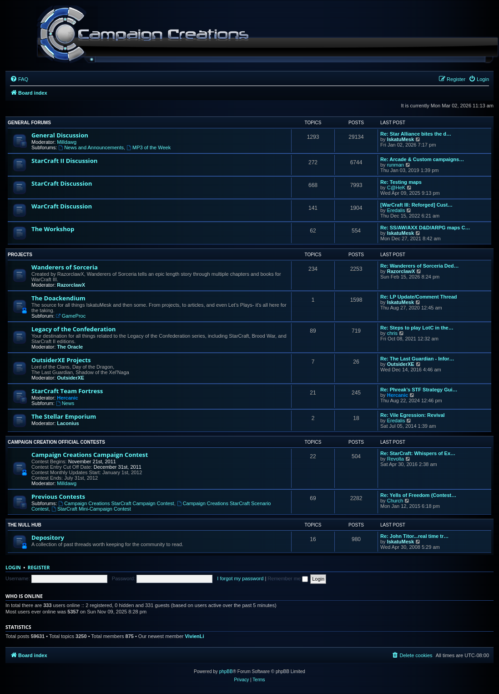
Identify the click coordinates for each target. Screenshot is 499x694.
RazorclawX (71, 285)
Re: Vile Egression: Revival (412, 415)
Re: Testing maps (401, 182)
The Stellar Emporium (63, 416)
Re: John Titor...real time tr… (414, 536)
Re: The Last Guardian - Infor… (417, 358)
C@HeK (396, 187)
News (65, 403)
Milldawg (66, 142)
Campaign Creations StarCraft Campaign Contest (116, 503)
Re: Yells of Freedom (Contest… (418, 495)
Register (39, 567)
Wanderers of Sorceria (64, 267)
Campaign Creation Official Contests (56, 442)
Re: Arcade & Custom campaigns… (422, 159)
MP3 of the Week (148, 147)
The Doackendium (58, 298)
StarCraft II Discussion (64, 161)
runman (395, 164)
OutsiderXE (70, 377)
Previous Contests (58, 496)
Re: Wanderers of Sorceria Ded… (419, 265)
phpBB (226, 671)
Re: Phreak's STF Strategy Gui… (419, 389)
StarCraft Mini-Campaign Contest (91, 509)
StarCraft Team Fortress (67, 391)
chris (392, 333)
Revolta (395, 458)
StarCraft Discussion (61, 183)
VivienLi (194, 636)
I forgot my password (240, 578)
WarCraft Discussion (61, 206)
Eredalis (396, 210)
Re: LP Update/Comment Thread (418, 296)
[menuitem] (19, 79)
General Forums (29, 122)
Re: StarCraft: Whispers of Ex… (417, 453)
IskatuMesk (400, 139)
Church (395, 500)
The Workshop (52, 229)
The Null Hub (24, 524)
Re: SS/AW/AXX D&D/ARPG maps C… (425, 227)
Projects (20, 254)
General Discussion (59, 135)
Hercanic (67, 397)
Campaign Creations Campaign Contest (89, 455)
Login (13, 567)
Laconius (68, 423)
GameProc (71, 316)
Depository (47, 537)
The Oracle (70, 347)
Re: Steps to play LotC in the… (417, 327)
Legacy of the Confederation (73, 329)
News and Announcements (91, 147)
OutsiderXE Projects (61, 360)
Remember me (287, 578)
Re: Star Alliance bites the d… (415, 134)
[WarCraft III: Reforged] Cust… (416, 205)
